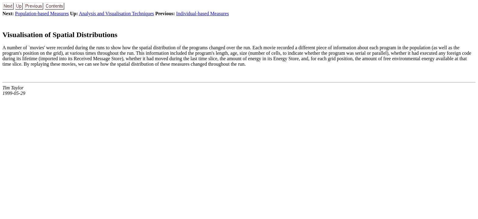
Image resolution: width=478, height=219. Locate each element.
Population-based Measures (42, 13)
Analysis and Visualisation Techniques (116, 13)
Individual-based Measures (202, 13)
